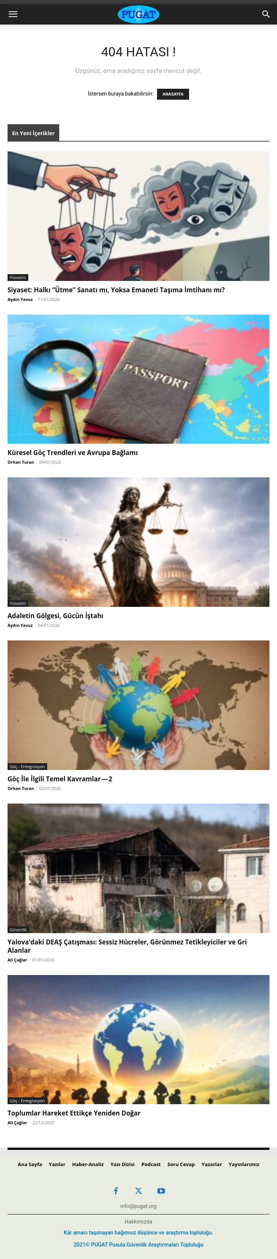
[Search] (266, 14)
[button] (13, 14)
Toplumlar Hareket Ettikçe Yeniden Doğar (74, 1113)
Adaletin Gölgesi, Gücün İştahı (55, 615)
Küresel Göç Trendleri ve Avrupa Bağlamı (73, 452)
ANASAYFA (173, 94)
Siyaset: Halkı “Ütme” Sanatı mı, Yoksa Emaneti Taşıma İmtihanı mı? (116, 289)
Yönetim (18, 277)
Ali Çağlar (17, 960)
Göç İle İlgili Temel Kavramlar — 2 (60, 779)
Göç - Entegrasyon (27, 766)
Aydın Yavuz (20, 299)
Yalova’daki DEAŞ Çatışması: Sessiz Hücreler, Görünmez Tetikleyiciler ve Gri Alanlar (127, 946)
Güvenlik (18, 929)
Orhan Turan (21, 462)
